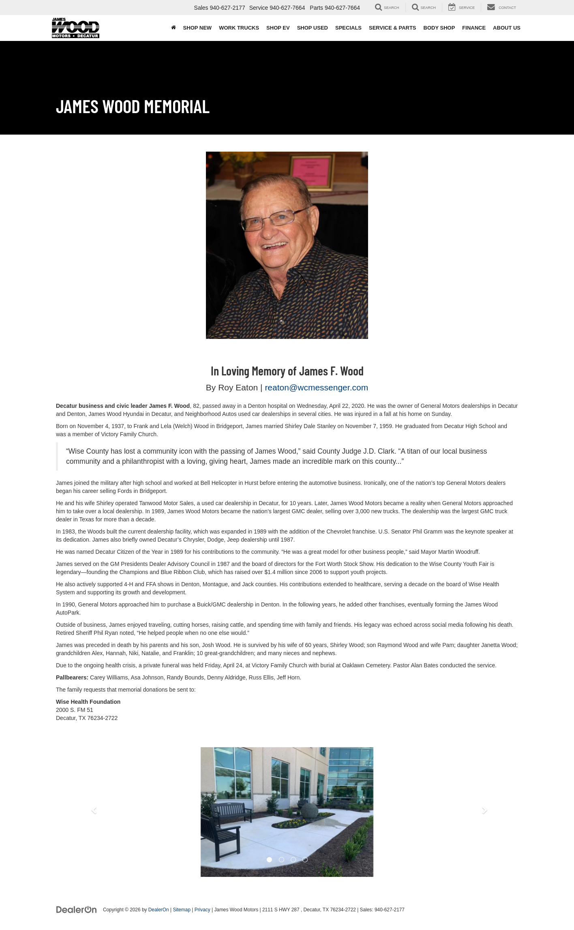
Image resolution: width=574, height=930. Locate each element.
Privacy (202, 910)
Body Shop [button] (439, 28)
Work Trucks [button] (239, 28)
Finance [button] (474, 28)
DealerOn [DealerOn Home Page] (158, 910)
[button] (90, 812)
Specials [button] (348, 28)
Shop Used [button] (312, 28)
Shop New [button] (197, 28)
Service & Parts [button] (392, 28)
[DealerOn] (76, 909)
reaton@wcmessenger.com (316, 387)
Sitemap (182, 910)
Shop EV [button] (278, 28)
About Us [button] (506, 28)
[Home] (173, 28)
